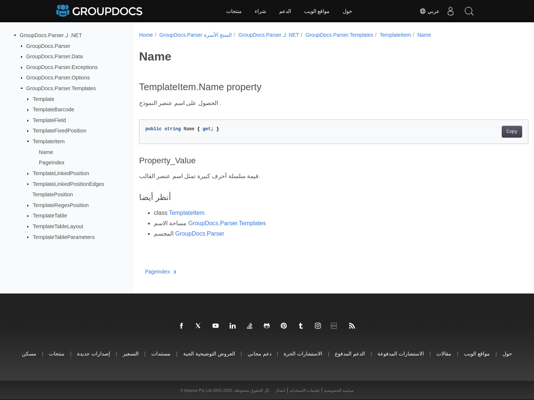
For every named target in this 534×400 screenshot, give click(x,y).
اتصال (280, 390)
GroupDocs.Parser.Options (58, 78)
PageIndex (52, 162)
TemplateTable (50, 216)
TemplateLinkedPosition (61, 173)
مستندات (161, 353)
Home (146, 35)
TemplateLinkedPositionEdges (68, 184)
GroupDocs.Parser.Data (54, 56)
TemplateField (49, 120)
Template (43, 99)
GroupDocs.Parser (48, 46)
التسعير (131, 353)
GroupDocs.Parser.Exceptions (62, 67)
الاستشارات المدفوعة (401, 353)
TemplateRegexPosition (61, 205)
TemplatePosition (52, 194)
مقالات (443, 353)
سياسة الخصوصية (339, 390)
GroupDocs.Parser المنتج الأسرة (195, 35)
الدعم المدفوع (350, 353)
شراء (260, 11)
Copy (484, 131)
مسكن (29, 353)
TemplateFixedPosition (59, 131)
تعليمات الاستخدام (305, 390)
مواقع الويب (317, 11)
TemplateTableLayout (58, 226)
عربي (429, 11)
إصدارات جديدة (93, 353)
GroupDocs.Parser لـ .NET (51, 35)
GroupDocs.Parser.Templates (61, 88)
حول (347, 11)
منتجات (234, 11)
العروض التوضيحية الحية (209, 353)
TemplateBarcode (53, 109)
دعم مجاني (259, 353)
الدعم (285, 11)
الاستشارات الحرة (303, 353)
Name (46, 152)
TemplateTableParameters (64, 237)
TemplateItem (49, 141)
